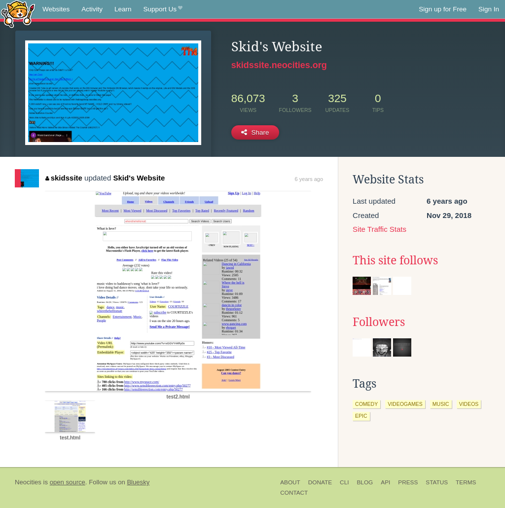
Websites (56, 9)
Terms (466, 482)
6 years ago (309, 179)
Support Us (163, 9)
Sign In (488, 9)
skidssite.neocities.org (279, 65)
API (385, 482)
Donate (320, 482)
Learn (123, 9)
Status (437, 482)
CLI (344, 482)
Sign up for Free (443, 9)
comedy (366, 404)
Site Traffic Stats (379, 229)
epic (361, 416)
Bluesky (138, 482)
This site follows (395, 260)
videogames (405, 404)
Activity (92, 9)
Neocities (28, 482)
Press (408, 482)
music (441, 404)
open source (67, 482)
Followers (379, 322)
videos (469, 404)
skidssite (63, 178)
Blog (365, 482)
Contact (294, 492)
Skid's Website (139, 178)
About (290, 482)
